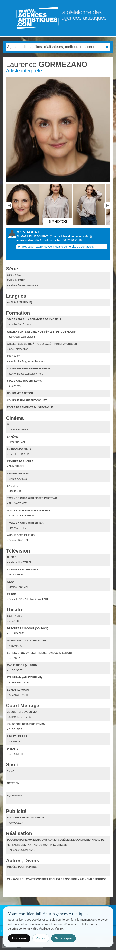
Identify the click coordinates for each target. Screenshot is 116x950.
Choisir (40, 938)
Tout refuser (19, 938)
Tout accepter (63, 938)
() (71, 236)
